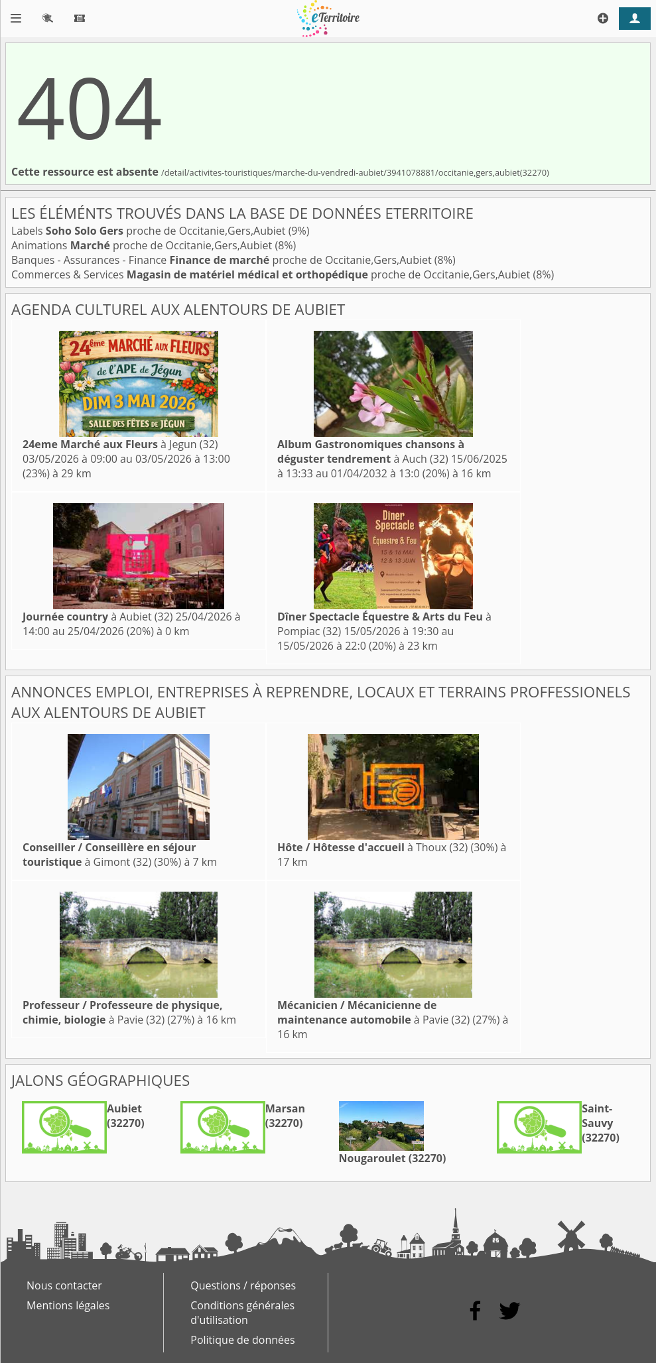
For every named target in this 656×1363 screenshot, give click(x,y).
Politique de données (242, 1340)
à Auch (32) (370, 451)
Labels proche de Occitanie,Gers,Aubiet (150, 230)
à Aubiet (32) (98, 616)
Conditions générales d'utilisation (242, 1312)
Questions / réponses (243, 1285)
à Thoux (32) (372, 847)
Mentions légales (68, 1305)
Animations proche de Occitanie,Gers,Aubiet (143, 245)
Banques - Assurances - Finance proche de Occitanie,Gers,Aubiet (222, 260)
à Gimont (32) (109, 854)
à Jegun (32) (120, 444)
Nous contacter (64, 1285)
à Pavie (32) (123, 1012)
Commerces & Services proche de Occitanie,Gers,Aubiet (272, 274)
